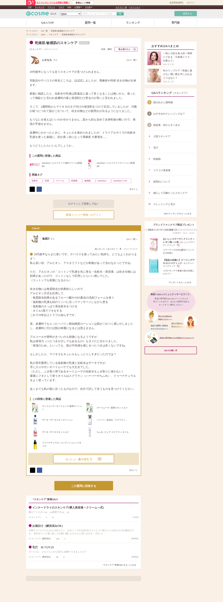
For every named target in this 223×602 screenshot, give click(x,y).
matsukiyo (104, 180)
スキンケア (35, 49)
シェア (39, 189)
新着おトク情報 (83, 3)
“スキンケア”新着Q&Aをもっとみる (119, 565)
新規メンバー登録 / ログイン (83, 214)
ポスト (32, 189)
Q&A (69, 7)
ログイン (191, 2)
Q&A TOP (47, 22)
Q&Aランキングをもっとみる (179, 213)
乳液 (49, 180)
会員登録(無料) (176, 2)
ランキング (39, 7)
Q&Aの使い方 (179, 350)
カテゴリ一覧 (121, 7)
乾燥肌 (76, 180)
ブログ (61, 7)
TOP (30, 7)
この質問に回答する (83, 485)
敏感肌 (89, 180)
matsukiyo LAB (122, 180)
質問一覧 (90, 22)
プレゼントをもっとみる (181, 282)
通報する (132, 189)
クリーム (62, 180)
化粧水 (37, 180)
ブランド (51, 7)
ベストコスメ (134, 7)
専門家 (175, 22)
